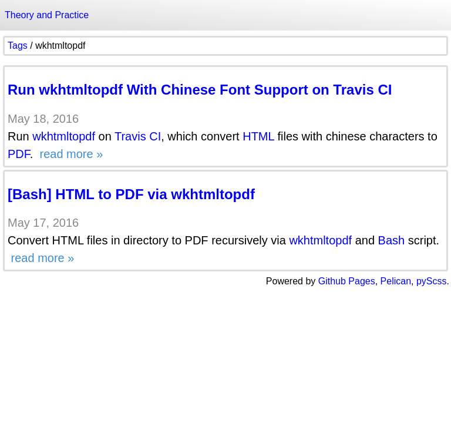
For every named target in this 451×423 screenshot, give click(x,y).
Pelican (396, 281)
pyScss (431, 281)
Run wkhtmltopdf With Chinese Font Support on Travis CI (200, 90)
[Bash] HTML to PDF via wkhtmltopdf (131, 194)
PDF (19, 153)
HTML (258, 136)
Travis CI (138, 136)
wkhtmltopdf (63, 136)
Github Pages (346, 281)
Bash (391, 240)
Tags (18, 46)
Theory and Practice (47, 15)
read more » (69, 153)
